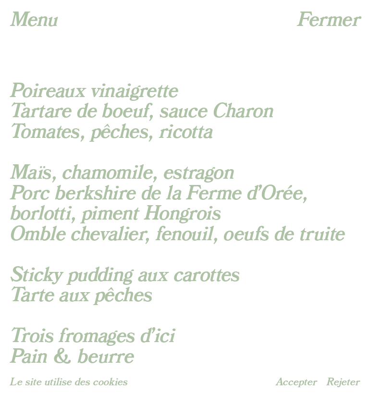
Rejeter (342, 382)
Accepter (296, 382)
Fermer (328, 20)
